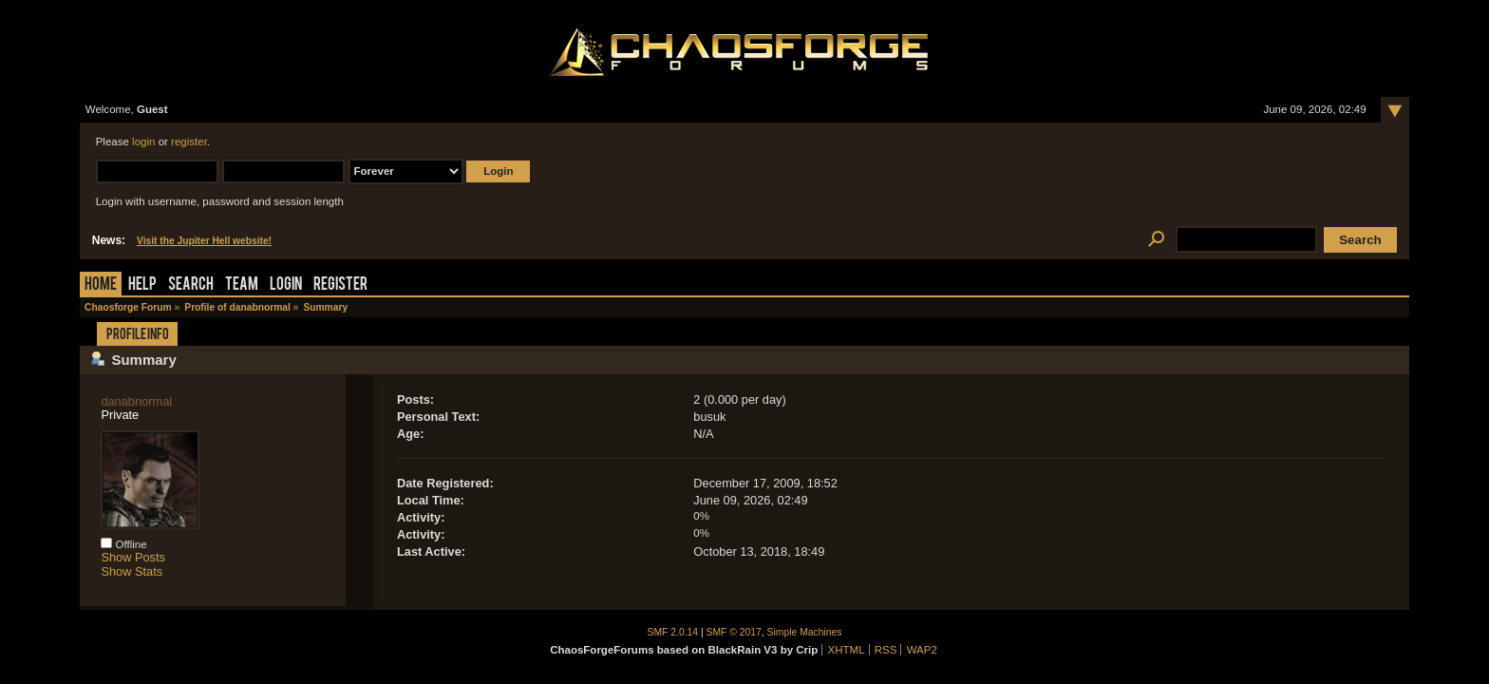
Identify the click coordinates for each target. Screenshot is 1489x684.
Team (241, 285)
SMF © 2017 (734, 632)
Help (142, 285)
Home (101, 285)
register (189, 141)
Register (340, 285)
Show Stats (131, 571)
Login (286, 285)
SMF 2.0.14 (673, 632)
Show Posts (133, 557)
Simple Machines (804, 632)
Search (191, 285)
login (143, 141)
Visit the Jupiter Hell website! (204, 241)
